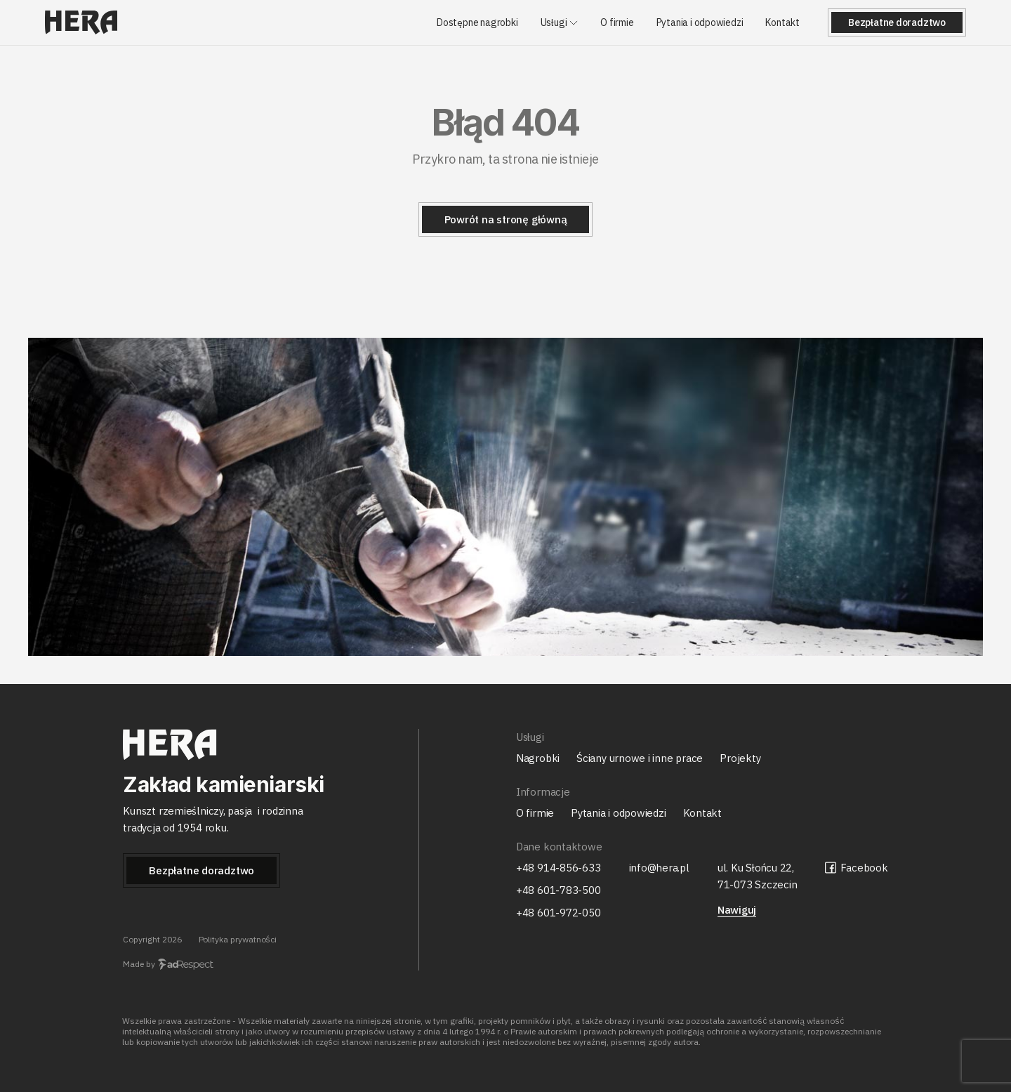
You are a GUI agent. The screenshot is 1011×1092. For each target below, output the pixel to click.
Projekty (740, 758)
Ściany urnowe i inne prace (639, 758)
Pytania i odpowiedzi (700, 23)
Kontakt (782, 23)
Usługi (554, 23)
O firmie (616, 23)
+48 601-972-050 (558, 912)
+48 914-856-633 (558, 867)
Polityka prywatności (238, 939)
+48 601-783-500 (558, 890)
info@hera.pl (659, 867)
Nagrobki (538, 758)
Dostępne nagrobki (477, 23)
